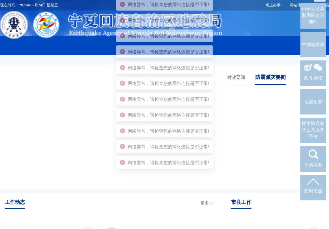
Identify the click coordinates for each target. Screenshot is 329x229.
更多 (205, 203)
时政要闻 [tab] (236, 77)
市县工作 (241, 202)
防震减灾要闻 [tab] (270, 77)
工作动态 (15, 202)
